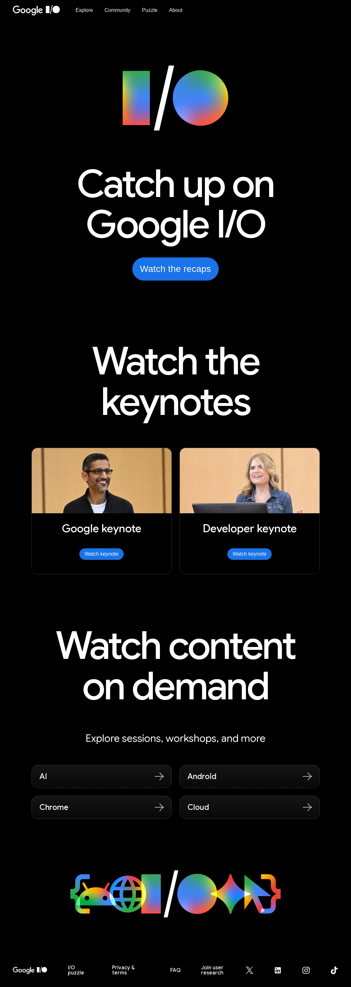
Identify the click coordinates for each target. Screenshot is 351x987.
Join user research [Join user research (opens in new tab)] (212, 970)
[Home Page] (40, 10)
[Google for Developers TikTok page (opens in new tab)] (334, 970)
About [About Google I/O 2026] (175, 10)
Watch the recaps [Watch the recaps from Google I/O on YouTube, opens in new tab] (175, 269)
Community (117, 10)
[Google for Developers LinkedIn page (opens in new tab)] (281, 970)
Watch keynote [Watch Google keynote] (101, 554)
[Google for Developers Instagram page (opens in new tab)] (310, 970)
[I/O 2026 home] (30, 970)
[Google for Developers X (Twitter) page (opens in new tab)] (253, 970)
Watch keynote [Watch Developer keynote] (249, 554)
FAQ (175, 970)
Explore (84, 10)
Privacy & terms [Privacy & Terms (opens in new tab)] (123, 970)
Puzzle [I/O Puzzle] (149, 10)
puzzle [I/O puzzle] (76, 970)
